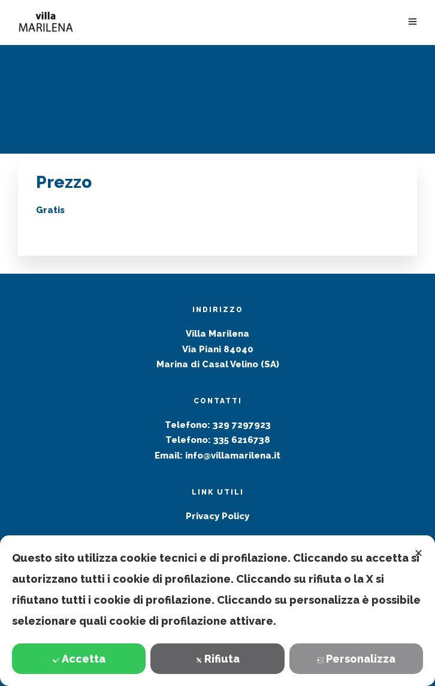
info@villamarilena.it (232, 455)
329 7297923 (242, 425)
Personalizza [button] (356, 658)
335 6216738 (241, 440)
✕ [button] (418, 553)
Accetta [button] (79, 658)
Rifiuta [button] (217, 658)
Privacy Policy (217, 516)
